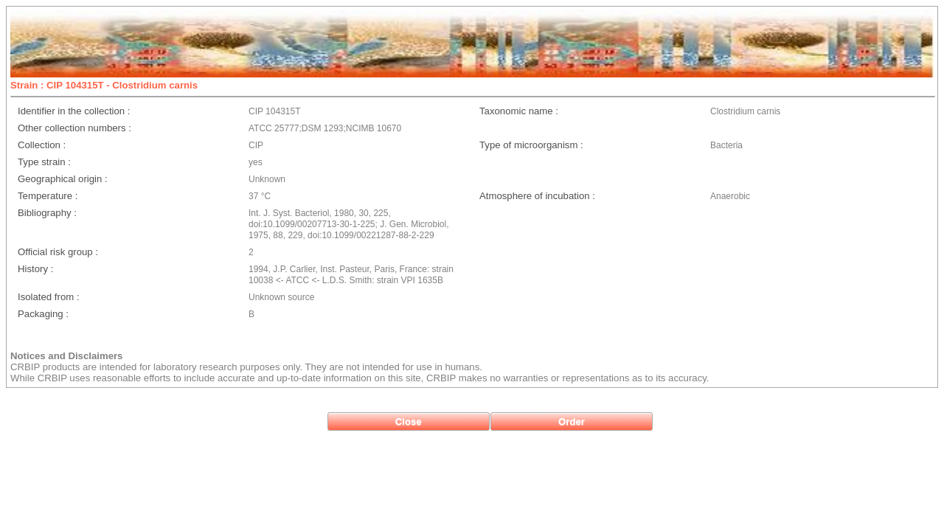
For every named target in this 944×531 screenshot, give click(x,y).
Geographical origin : (63, 178)
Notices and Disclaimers (66, 355)
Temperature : (47, 195)
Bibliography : (47, 212)
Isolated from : (49, 296)
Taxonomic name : (518, 111)
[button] (408, 421)
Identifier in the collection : (74, 111)
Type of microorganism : (531, 144)
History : (35, 268)
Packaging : (43, 313)
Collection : (42, 144)
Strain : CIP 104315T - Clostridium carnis (104, 85)
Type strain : (44, 161)
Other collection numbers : (74, 127)
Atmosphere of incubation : (537, 195)
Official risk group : (58, 251)
